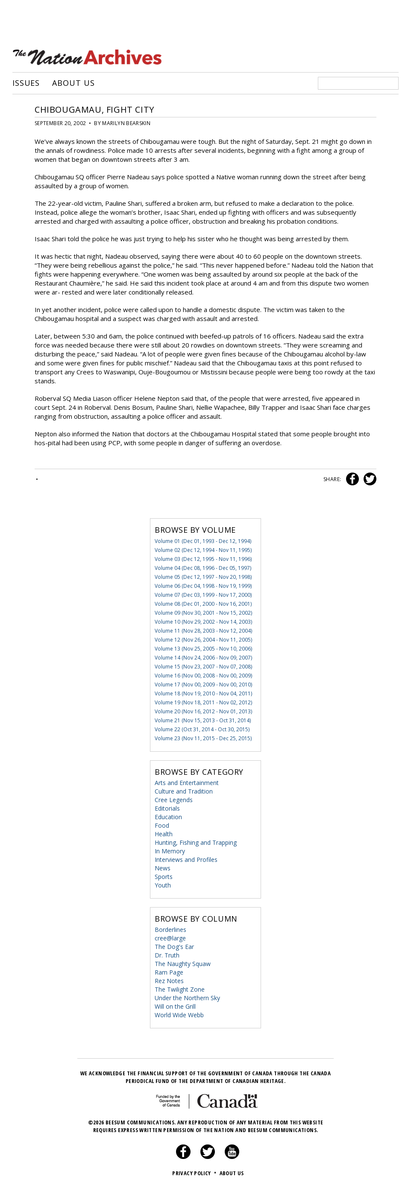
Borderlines (170, 929)
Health (164, 834)
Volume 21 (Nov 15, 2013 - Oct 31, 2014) (203, 720)
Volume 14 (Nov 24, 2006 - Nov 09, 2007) (203, 657)
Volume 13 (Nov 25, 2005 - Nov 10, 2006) (203, 648)
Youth (163, 885)
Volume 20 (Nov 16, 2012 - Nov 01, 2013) (203, 711)
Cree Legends (174, 800)
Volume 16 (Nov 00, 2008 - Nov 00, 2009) (203, 675)
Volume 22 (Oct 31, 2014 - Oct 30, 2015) (202, 729)
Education (168, 817)
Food (162, 825)
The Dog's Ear (174, 947)
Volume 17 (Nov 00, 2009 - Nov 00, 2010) (203, 684)
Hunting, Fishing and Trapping (196, 842)
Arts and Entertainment (187, 783)
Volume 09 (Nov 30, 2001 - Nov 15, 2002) (203, 612)
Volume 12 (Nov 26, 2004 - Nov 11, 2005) (203, 639)
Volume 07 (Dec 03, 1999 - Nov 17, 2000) (203, 594)
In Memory (170, 851)
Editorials (167, 808)
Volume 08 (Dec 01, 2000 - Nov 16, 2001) (203, 603)
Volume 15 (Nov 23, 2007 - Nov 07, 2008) (203, 666)
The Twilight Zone (180, 989)
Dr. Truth (167, 955)
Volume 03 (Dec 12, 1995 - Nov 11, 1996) (203, 559)
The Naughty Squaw (183, 964)
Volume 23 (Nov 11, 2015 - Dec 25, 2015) (203, 738)
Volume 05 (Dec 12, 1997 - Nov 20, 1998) (203, 577)
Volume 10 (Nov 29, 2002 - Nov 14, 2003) (203, 621)
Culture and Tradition (184, 791)
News (162, 868)
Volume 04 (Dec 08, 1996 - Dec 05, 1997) (203, 568)
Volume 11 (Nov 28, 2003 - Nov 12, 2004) (203, 630)
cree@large (170, 938)
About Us (73, 83)
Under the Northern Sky (187, 998)
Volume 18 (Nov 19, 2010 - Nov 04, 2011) (203, 693)
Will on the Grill (175, 1006)
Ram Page (169, 972)
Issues (26, 83)
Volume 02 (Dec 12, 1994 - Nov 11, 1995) (203, 550)
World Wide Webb (179, 1015)
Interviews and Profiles (186, 859)
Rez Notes (169, 981)
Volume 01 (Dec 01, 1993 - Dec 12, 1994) (203, 541)
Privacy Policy (195, 1173)
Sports (164, 877)
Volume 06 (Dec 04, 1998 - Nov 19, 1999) (203, 586)
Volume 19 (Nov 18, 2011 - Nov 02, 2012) (203, 702)
